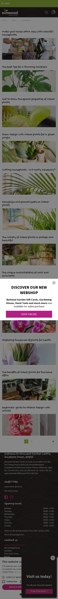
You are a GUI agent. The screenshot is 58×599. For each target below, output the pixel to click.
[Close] (54, 282)
